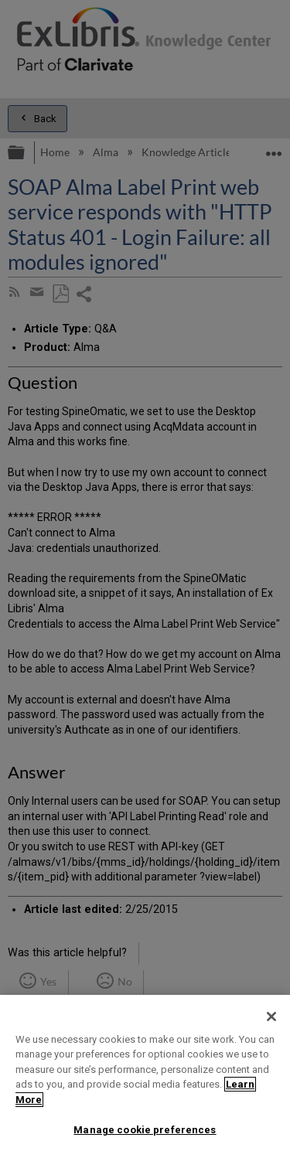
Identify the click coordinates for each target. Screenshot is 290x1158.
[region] (145, 1076)
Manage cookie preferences (144, 1130)
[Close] (271, 1017)
